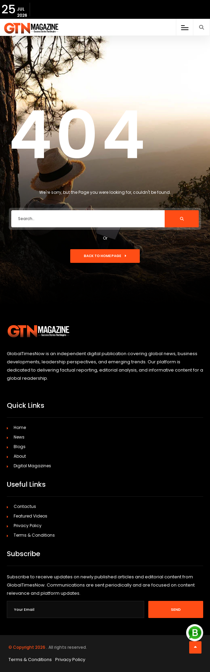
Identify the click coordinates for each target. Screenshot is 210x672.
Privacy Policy (28, 525)
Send (176, 609)
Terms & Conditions (34, 535)
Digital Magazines (32, 466)
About (20, 456)
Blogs (20, 446)
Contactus (25, 506)
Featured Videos (30, 516)
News (19, 437)
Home (20, 427)
